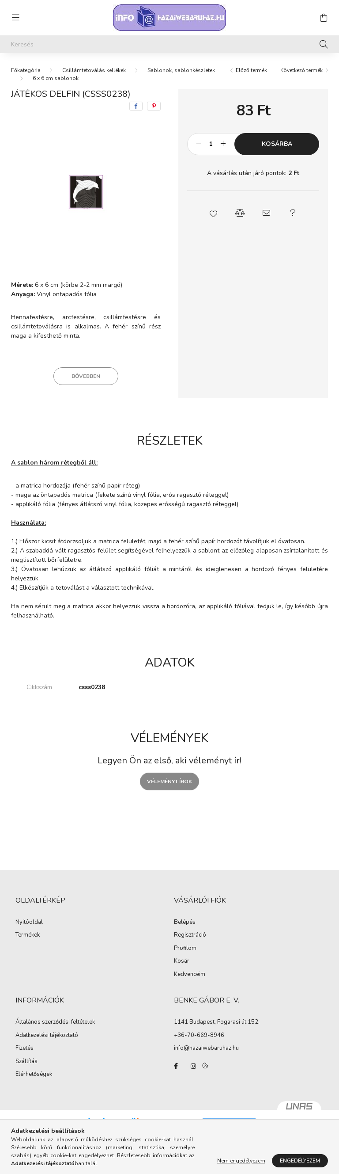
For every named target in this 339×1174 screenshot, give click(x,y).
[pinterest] (154, 106)
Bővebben (86, 376)
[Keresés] (169, 44)
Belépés (185, 922)
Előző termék (251, 70)
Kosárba (277, 144)
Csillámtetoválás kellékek (94, 70)
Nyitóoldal (29, 922)
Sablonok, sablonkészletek (181, 70)
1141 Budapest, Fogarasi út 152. (217, 1022)
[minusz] (198, 144)
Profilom (185, 948)
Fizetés (24, 1048)
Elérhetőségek (33, 1074)
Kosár (181, 961)
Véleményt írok (169, 781)
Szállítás (26, 1061)
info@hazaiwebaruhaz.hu (206, 1048)
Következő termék (301, 70)
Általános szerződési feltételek (55, 1022)
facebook (176, 1066)
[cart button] (323, 18)
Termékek (27, 935)
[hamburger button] (15, 18)
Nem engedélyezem (241, 1160)
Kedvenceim (189, 974)
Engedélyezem (300, 1160)
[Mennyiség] (210, 144)
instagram (193, 1066)
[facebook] (136, 106)
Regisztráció (190, 935)
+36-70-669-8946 (199, 1035)
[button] (213, 213)
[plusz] (223, 144)
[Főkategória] (26, 70)
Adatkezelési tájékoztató (46, 1035)
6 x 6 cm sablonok (56, 78)
